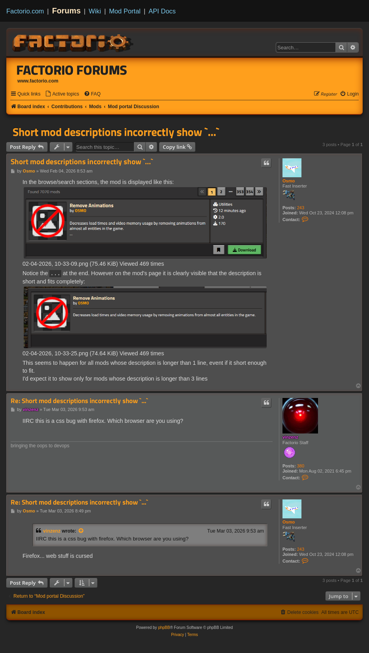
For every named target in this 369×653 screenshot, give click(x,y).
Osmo (288, 180)
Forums (66, 10)
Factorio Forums (72, 70)
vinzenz (290, 436)
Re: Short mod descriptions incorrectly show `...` (79, 400)
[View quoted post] (81, 531)
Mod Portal (125, 11)
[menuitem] (62, 94)
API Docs (162, 11)
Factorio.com (25, 11)
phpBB (164, 627)
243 (300, 207)
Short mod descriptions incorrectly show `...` (116, 132)
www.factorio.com (37, 81)
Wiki (95, 11)
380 (300, 465)
